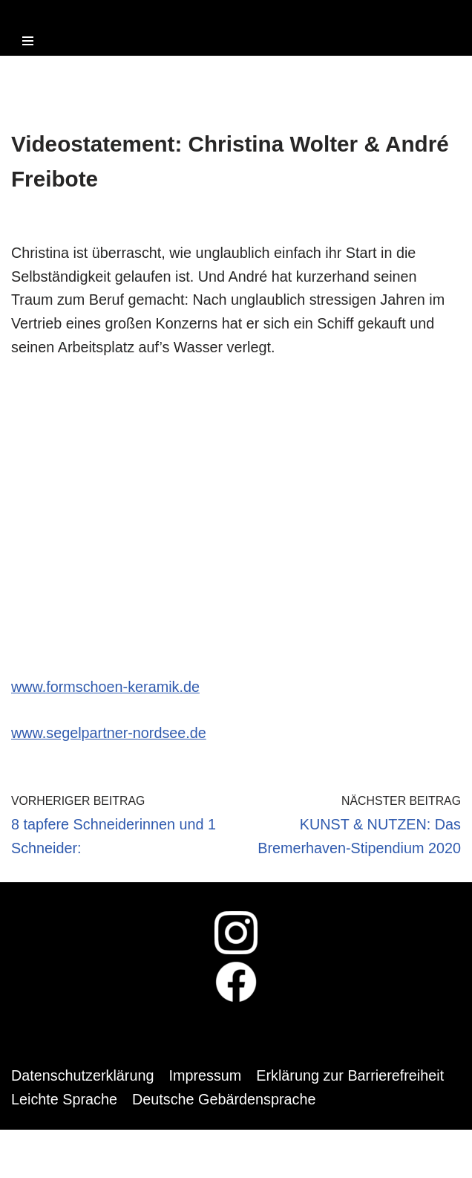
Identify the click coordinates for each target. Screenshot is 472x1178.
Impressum (207, 1080)
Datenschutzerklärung (83, 1080)
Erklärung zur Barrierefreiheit (353, 1080)
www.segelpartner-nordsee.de (110, 736)
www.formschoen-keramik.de (106, 690)
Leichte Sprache (65, 1104)
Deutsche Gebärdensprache (226, 1104)
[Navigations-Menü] (28, 41)
